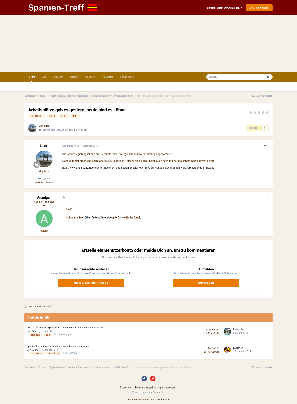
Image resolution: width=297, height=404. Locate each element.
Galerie (74, 76)
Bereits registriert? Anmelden (224, 7)
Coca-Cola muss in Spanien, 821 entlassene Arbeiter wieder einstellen (65, 327)
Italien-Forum (163, 399)
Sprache (126, 387)
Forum (31, 78)
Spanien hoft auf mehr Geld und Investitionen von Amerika (58, 346)
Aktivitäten (108, 76)
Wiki (44, 76)
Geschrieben (80, 145)
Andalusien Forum (76, 129)
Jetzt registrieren (259, 7)
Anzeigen (58, 76)
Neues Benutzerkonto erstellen (91, 282)
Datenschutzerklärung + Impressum (156, 387)
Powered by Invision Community (148, 392)
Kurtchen (238, 347)
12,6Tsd (44, 178)
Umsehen (90, 76)
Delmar (35, 331)
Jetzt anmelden (206, 282)
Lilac (47, 125)
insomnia (238, 329)
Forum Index (127, 76)
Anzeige (43, 198)
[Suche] (224, 77)
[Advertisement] (148, 43)
